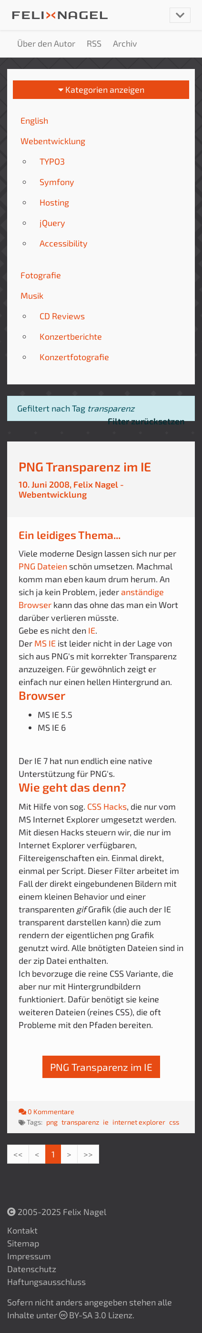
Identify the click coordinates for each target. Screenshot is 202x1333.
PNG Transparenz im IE (85, 466)
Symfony (57, 181)
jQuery (52, 222)
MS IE (45, 643)
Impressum (29, 1256)
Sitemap (23, 1243)
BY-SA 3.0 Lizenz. (96, 1315)
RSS (94, 43)
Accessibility (64, 243)
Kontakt (22, 1230)
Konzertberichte (71, 336)
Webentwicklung (52, 141)
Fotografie (40, 275)
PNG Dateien (43, 566)
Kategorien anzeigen (101, 89)
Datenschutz (31, 1269)
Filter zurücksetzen (146, 421)
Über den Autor (46, 43)
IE (91, 630)
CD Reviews (62, 316)
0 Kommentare (46, 1112)
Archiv (125, 43)
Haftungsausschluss (46, 1281)
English (34, 120)
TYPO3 (52, 161)
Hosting (54, 202)
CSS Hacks (107, 806)
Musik (31, 295)
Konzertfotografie (74, 357)
